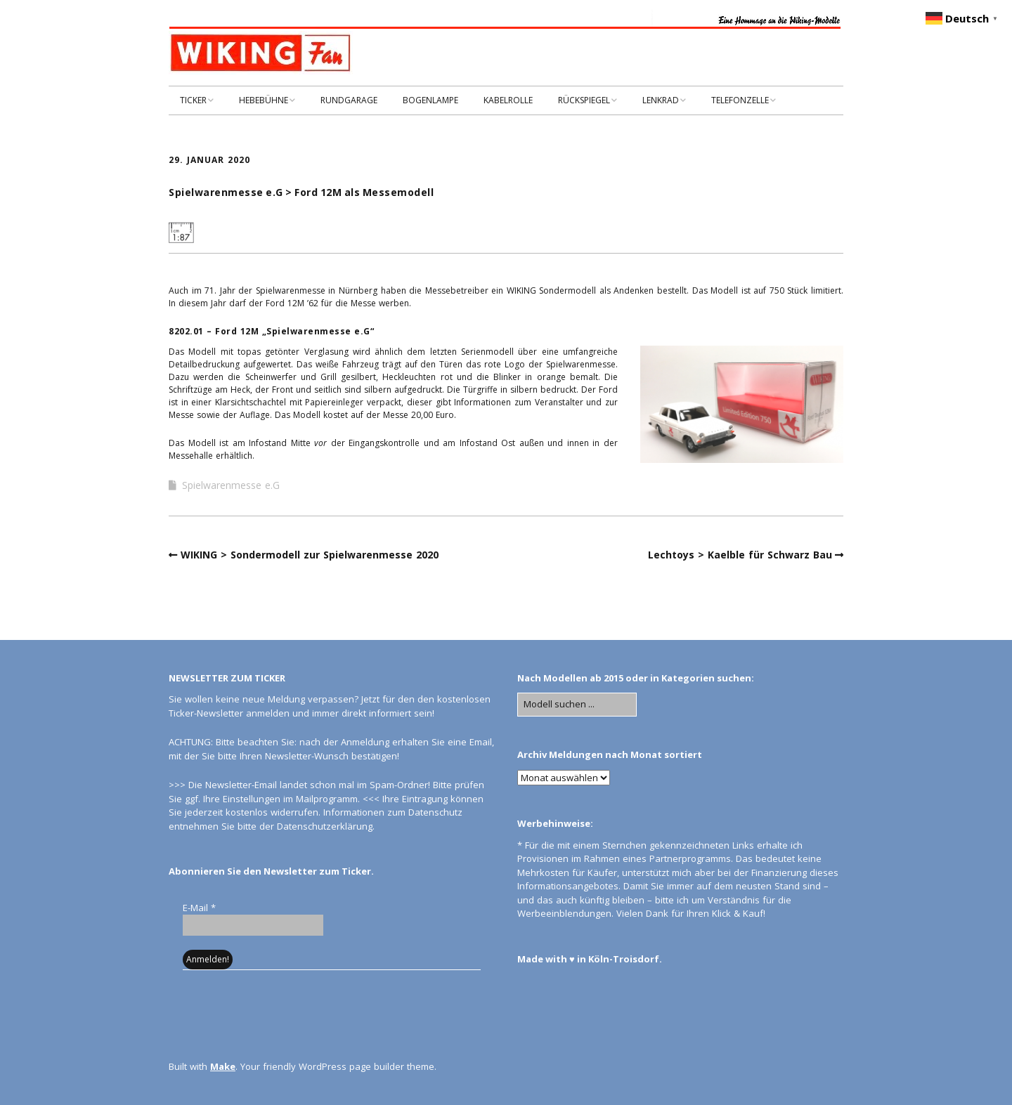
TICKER (193, 100)
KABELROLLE (508, 100)
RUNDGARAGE (348, 100)
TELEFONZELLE (740, 100)
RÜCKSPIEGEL (584, 100)
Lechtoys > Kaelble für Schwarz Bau (740, 554)
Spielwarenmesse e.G (231, 485)
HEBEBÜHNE (263, 100)
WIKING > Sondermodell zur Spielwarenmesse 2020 (310, 554)
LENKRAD (660, 100)
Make (222, 1066)
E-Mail (199, 907)
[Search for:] (577, 705)
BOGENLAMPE (430, 100)
